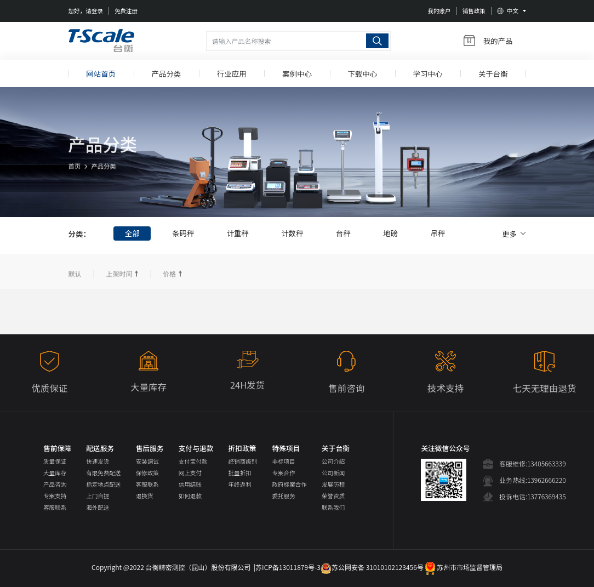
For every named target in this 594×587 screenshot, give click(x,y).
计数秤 (294, 233)
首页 (74, 173)
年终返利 (240, 484)
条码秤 (184, 233)
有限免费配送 (103, 473)
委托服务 (283, 496)
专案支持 (54, 496)
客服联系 (54, 507)
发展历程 (333, 484)
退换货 (144, 496)
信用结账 (190, 484)
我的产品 (488, 40)
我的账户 (438, 11)
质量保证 (54, 461)
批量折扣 (240, 473)
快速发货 (97, 461)
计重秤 (238, 233)
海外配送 (97, 507)
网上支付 (190, 473)
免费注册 (126, 11)
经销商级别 (243, 461)
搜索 (377, 40)
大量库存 (54, 473)
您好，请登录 (85, 11)
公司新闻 (333, 473)
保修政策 (147, 473)
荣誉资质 (333, 496)
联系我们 (333, 507)
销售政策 (474, 11)
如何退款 (190, 496)
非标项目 (283, 461)
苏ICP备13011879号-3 (288, 567)
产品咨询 (54, 484)
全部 (132, 233)
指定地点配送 (103, 484)
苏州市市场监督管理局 (463, 567)
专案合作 (283, 473)
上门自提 (97, 496)
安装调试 (147, 461)
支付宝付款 (193, 461)
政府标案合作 (289, 484)
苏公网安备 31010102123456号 (372, 567)
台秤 (345, 233)
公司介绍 (333, 461)
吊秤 (440, 233)
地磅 (392, 233)
